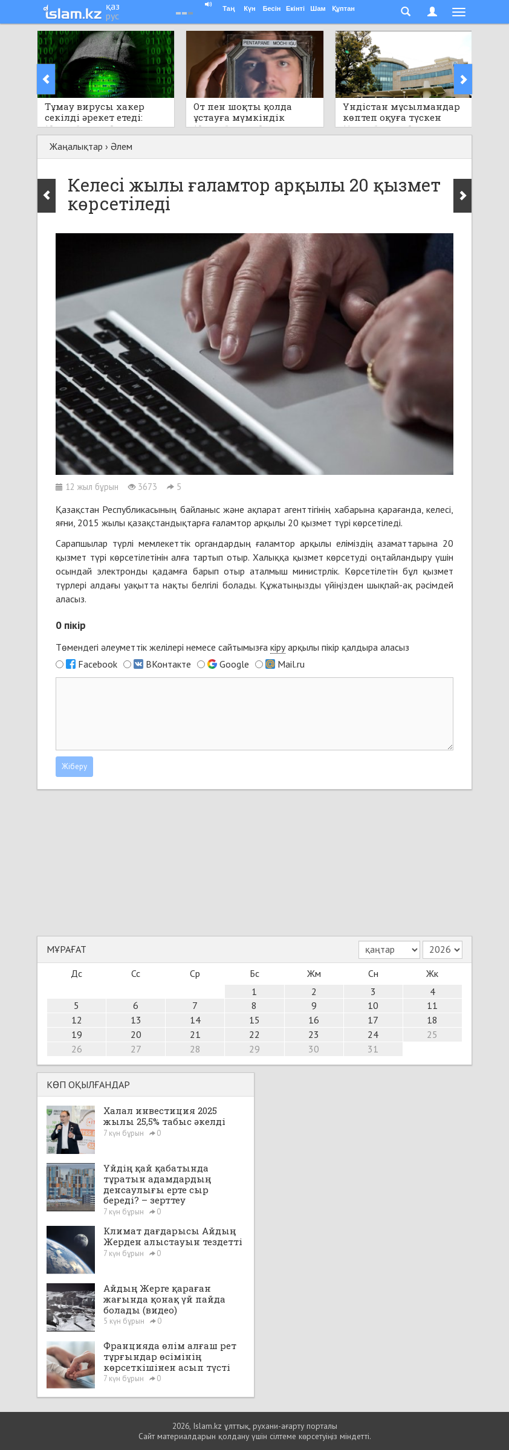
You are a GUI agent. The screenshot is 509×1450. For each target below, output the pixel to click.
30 (313, 1049)
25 (432, 1034)
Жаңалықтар (76, 146)
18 (432, 1020)
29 (254, 1049)
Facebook (97, 664)
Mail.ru (291, 664)
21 (195, 1034)
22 (254, 1034)
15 (254, 1020)
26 (76, 1049)
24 (373, 1034)
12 (76, 1020)
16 (313, 1020)
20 (136, 1034)
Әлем (121, 146)
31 (373, 1049)
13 (136, 1020)
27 (136, 1049)
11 (432, 1005)
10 (373, 1005)
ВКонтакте (168, 664)
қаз (113, 6)
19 (76, 1034)
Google (234, 664)
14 (195, 1020)
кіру (277, 647)
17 (373, 1020)
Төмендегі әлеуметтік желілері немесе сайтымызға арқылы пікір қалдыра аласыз (232, 647)
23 (313, 1034)
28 (195, 1049)
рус (112, 16)
